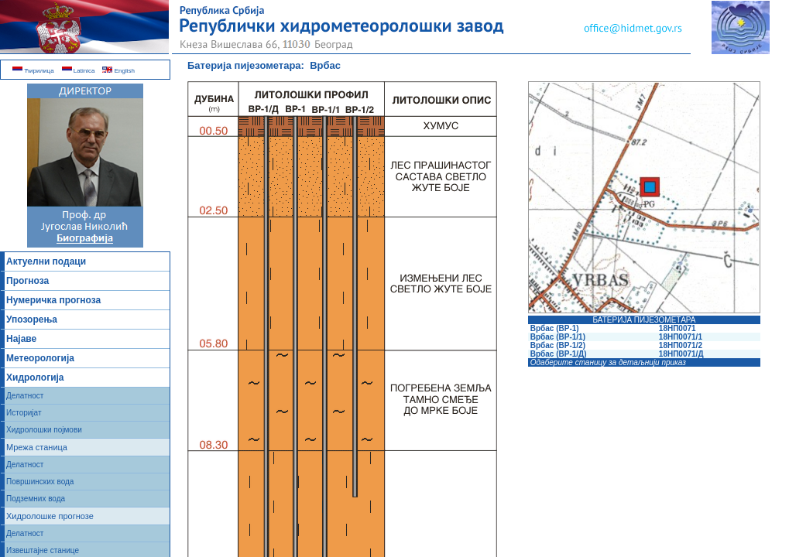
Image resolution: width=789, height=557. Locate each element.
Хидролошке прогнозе (50, 516)
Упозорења (31, 319)
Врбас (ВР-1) (554, 328)
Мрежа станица (36, 447)
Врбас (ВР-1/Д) (558, 354)
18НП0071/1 (679, 337)
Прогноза (27, 280)
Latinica (78, 70)
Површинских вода (40, 481)
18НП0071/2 (679, 345)
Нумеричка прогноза (53, 300)
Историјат (24, 412)
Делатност (24, 395)
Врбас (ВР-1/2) (557, 345)
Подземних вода (35, 498)
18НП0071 (676, 328)
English (118, 70)
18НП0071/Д (680, 354)
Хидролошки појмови (44, 429)
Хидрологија (35, 377)
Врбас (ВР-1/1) (557, 337)
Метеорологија (40, 358)
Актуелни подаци (46, 261)
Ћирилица (33, 70)
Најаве (21, 338)
